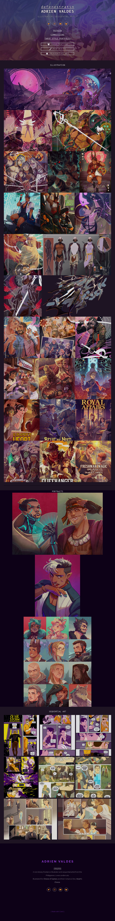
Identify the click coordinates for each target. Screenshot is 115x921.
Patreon (57, 31)
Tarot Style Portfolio (57, 38)
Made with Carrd (57, 912)
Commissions (57, 35)
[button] (49, 24)
